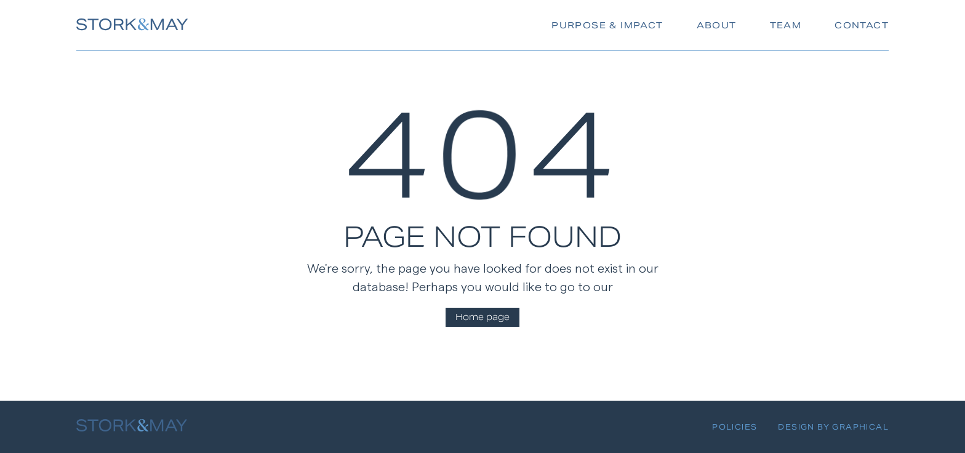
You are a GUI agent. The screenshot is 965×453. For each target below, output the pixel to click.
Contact (862, 25)
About (717, 25)
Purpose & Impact (607, 25)
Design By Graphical (833, 426)
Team (786, 25)
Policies (734, 426)
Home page (482, 317)
